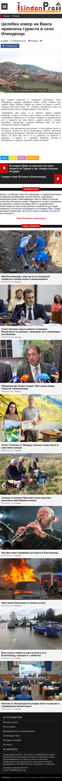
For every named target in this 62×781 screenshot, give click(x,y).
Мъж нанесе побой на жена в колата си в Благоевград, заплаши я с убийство (23, 654)
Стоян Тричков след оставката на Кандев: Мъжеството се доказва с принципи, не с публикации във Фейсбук (30, 332)
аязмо (21, 158)
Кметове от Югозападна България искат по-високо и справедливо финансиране (30, 704)
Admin (5, 41)
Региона (16, 16)
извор (4, 158)
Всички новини (10, 722)
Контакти (7, 745)
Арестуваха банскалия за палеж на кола (23, 603)
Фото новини (9, 727)
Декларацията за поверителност (19, 731)
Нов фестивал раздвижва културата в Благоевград (29, 553)
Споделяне (10, 46)
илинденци (32, 158)
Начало (6, 16)
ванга (13, 158)
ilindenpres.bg (6, 777)
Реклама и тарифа (12, 740)
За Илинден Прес (11, 736)
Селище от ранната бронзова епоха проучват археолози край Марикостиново (26, 499)
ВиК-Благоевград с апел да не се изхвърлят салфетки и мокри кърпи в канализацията (25, 277)
